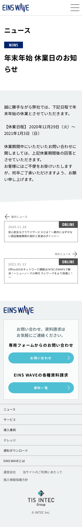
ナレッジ (9, 440)
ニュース (9, 409)
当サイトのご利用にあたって (42, 472)
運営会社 (9, 472)
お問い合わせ (41, 358)
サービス (9, 419)
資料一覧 (41, 388)
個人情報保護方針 (15, 480)
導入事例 (9, 430)
